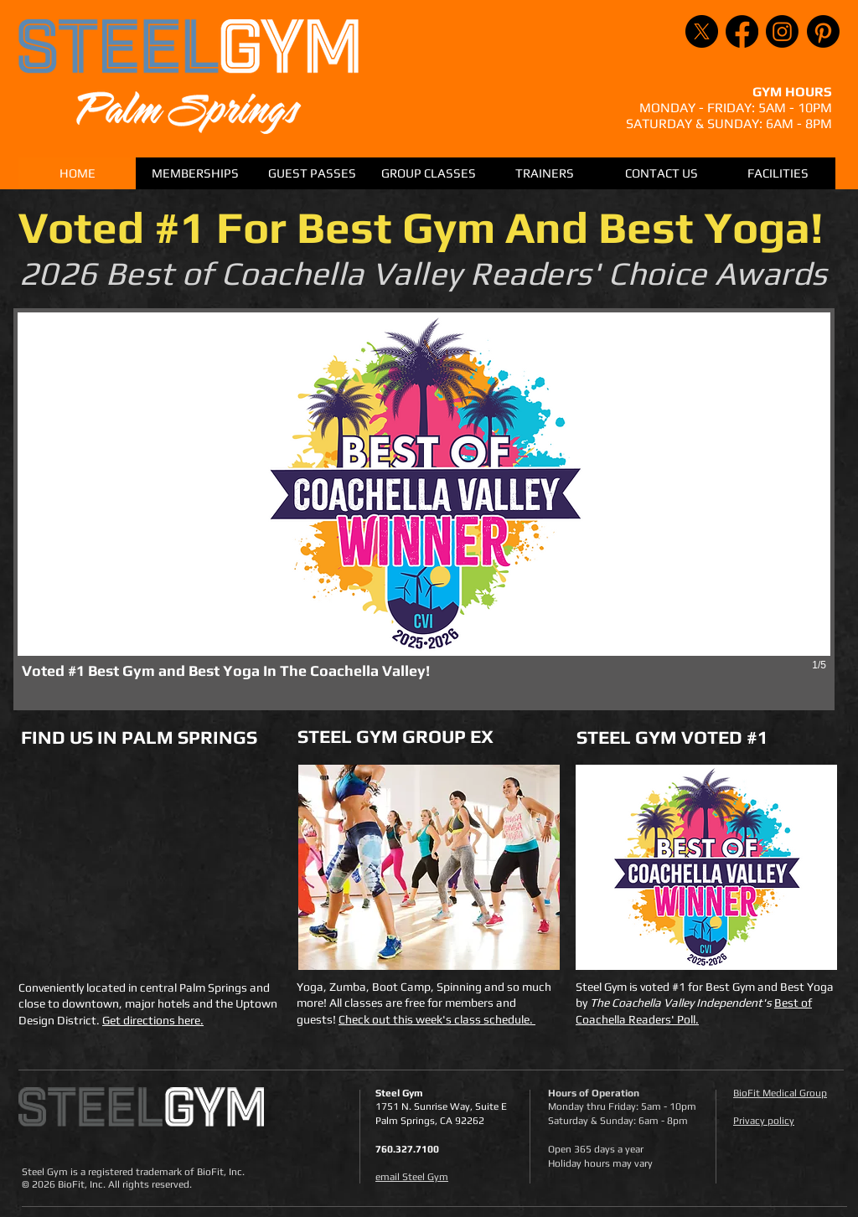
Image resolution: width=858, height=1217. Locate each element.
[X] (701, 31)
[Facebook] (742, 31)
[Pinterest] (823, 31)
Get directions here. (153, 1020)
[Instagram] (782, 31)
